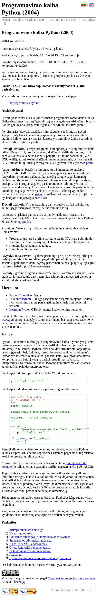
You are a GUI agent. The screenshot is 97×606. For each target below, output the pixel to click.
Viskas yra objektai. (21, 543)
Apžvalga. (15, 564)
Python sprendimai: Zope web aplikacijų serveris (40, 568)
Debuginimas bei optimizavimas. (30, 561)
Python (31, 19)
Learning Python (19, 309)
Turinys (90, 19)
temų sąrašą (21, 221)
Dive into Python (20, 299)
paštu (89, 163)
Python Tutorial (19, 295)
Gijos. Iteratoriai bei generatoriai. (30, 557)
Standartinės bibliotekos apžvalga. (30, 550)
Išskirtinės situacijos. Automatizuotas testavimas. (40, 547)
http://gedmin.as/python (24, 102)
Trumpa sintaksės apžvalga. (26, 540)
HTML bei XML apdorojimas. (28, 554)
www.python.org (12, 319)
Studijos (18, 19)
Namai (6, 19)
